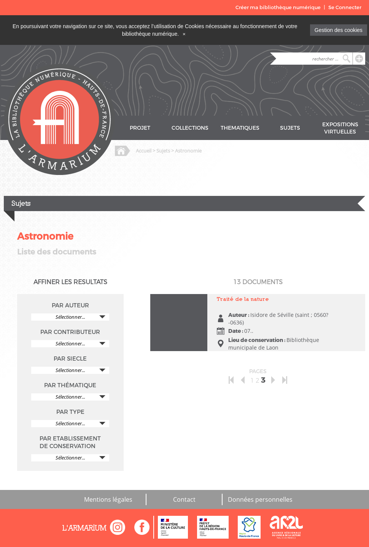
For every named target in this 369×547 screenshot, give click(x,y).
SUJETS (290, 128)
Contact (184, 499)
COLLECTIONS (190, 128)
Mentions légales (108, 499)
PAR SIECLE (70, 359)
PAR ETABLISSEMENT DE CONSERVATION (70, 442)
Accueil (143, 150)
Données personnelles (260, 499)
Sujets (163, 150)
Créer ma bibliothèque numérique (278, 7)
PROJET (140, 128)
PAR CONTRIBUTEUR (70, 332)
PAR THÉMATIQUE (70, 385)
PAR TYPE (70, 412)
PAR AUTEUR (70, 305)
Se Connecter (344, 7)
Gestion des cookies (339, 30)
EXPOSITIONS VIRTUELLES (340, 128)
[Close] (184, 34)
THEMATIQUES (240, 128)
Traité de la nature (243, 299)
